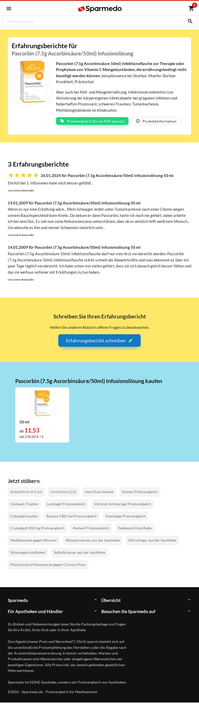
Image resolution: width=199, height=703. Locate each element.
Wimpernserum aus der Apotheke (93, 540)
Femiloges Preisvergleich (125, 516)
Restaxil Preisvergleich (91, 528)
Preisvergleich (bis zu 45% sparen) (92, 121)
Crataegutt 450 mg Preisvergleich (37, 528)
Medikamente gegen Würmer (33, 540)
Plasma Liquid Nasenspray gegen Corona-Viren (48, 565)
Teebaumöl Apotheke (135, 528)
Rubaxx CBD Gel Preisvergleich (71, 516)
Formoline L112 (63, 492)
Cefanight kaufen (24, 516)
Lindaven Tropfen (24, 504)
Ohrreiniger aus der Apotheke (152, 540)
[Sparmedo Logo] (100, 8)
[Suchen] (188, 21)
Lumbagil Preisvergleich (66, 504)
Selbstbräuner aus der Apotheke (79, 552)
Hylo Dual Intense (99, 492)
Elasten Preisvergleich (140, 492)
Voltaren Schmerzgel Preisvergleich (122, 504)
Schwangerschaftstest (27, 552)
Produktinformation (156, 121)
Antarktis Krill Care (26, 492)
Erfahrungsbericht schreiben (99, 341)
